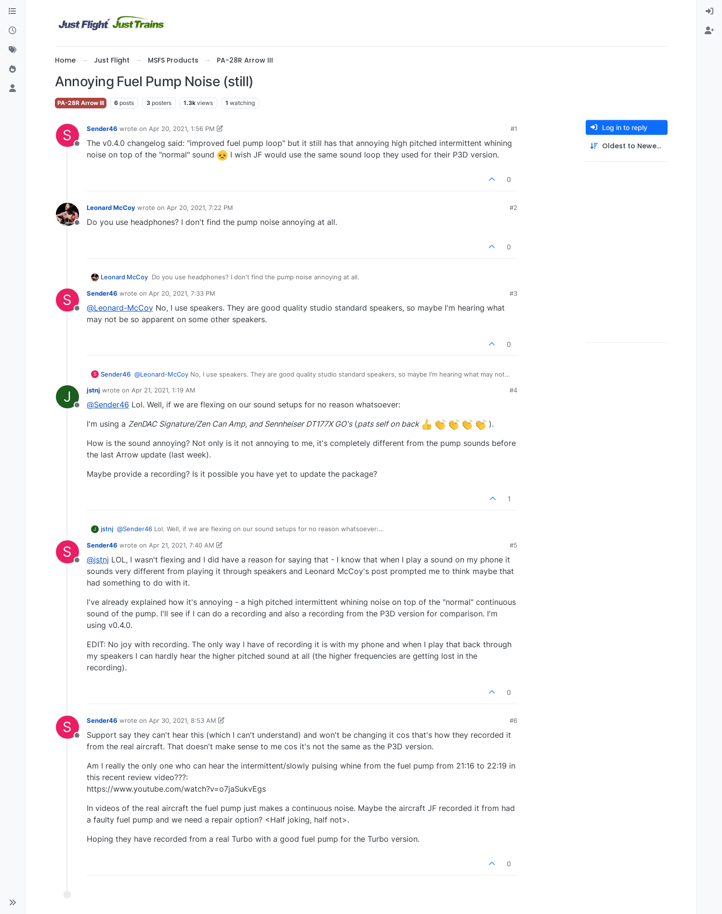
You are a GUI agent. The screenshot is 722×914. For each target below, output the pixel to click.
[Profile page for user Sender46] (67, 135)
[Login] (709, 11)
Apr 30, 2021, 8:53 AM (182, 720)
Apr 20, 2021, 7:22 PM (200, 207)
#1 (514, 128)
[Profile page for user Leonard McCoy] (67, 214)
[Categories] (12, 11)
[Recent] (12, 31)
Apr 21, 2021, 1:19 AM (163, 390)
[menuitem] (709, 11)
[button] (12, 902)
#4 (513, 390)
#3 (513, 293)
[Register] (709, 31)
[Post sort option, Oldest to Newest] (627, 146)
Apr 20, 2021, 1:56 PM (182, 128)
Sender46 (102, 128)
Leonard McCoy (111, 207)
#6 (513, 720)
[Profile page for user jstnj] (67, 396)
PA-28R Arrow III (80, 102)
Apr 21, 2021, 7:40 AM (181, 545)
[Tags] (12, 50)
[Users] (12, 88)
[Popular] (12, 69)
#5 (513, 545)
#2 (513, 207)
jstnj (93, 390)
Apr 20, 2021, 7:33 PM (182, 293)
